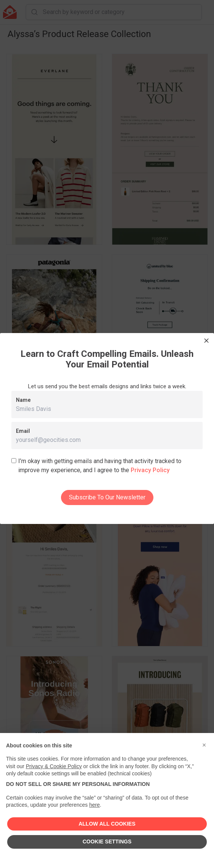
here (94, 805)
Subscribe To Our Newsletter (107, 497)
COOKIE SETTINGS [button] (107, 841)
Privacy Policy (150, 470)
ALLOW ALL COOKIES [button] (106, 824)
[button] (204, 745)
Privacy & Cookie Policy (54, 766)
